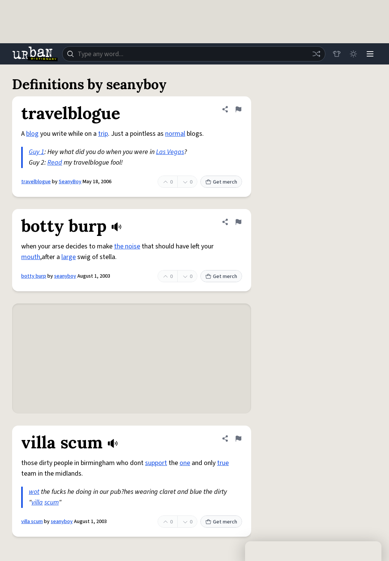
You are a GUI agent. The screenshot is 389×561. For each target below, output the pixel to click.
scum (51, 502)
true (223, 463)
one (185, 463)
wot (34, 492)
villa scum (32, 521)
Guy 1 (36, 152)
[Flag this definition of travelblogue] (238, 109)
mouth (30, 257)
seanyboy (65, 276)
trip (103, 133)
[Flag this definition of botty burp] (238, 222)
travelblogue (36, 181)
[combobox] (193, 53)
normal (175, 133)
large (68, 257)
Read (54, 162)
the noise (127, 246)
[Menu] (370, 54)
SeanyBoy (70, 181)
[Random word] (316, 53)
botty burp (33, 276)
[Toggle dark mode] (353, 54)
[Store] (337, 54)
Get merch (221, 182)
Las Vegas (170, 152)
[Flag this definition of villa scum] (238, 438)
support (156, 463)
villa (37, 502)
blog (32, 133)
